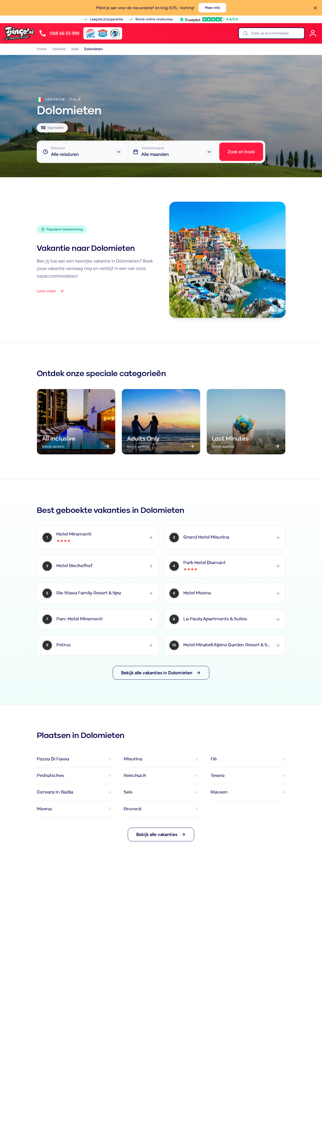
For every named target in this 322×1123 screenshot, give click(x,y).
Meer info (212, 8)
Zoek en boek (241, 152)
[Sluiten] (315, 7)
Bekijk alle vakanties (161, 834)
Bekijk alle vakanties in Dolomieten (161, 673)
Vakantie (59, 49)
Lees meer (50, 291)
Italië (75, 49)
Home (42, 49)
